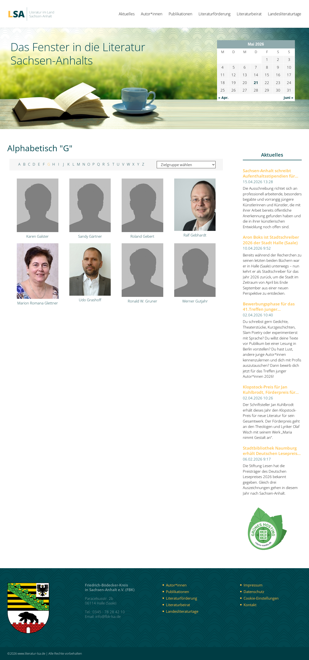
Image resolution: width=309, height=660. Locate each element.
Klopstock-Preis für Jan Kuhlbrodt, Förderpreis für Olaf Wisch (269, 389)
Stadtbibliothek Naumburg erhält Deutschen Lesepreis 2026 (270, 450)
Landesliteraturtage (284, 14)
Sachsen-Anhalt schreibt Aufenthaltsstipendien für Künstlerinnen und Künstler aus (271, 173)
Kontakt (250, 604)
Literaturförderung (214, 14)
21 (256, 82)
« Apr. (223, 97)
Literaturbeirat (249, 14)
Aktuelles (127, 14)
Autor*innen (151, 14)
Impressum (253, 585)
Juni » (288, 97)
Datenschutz (254, 591)
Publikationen (180, 14)
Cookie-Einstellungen (261, 598)
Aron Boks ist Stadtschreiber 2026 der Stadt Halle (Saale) (271, 240)
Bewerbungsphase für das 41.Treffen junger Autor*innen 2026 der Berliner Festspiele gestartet (271, 306)
